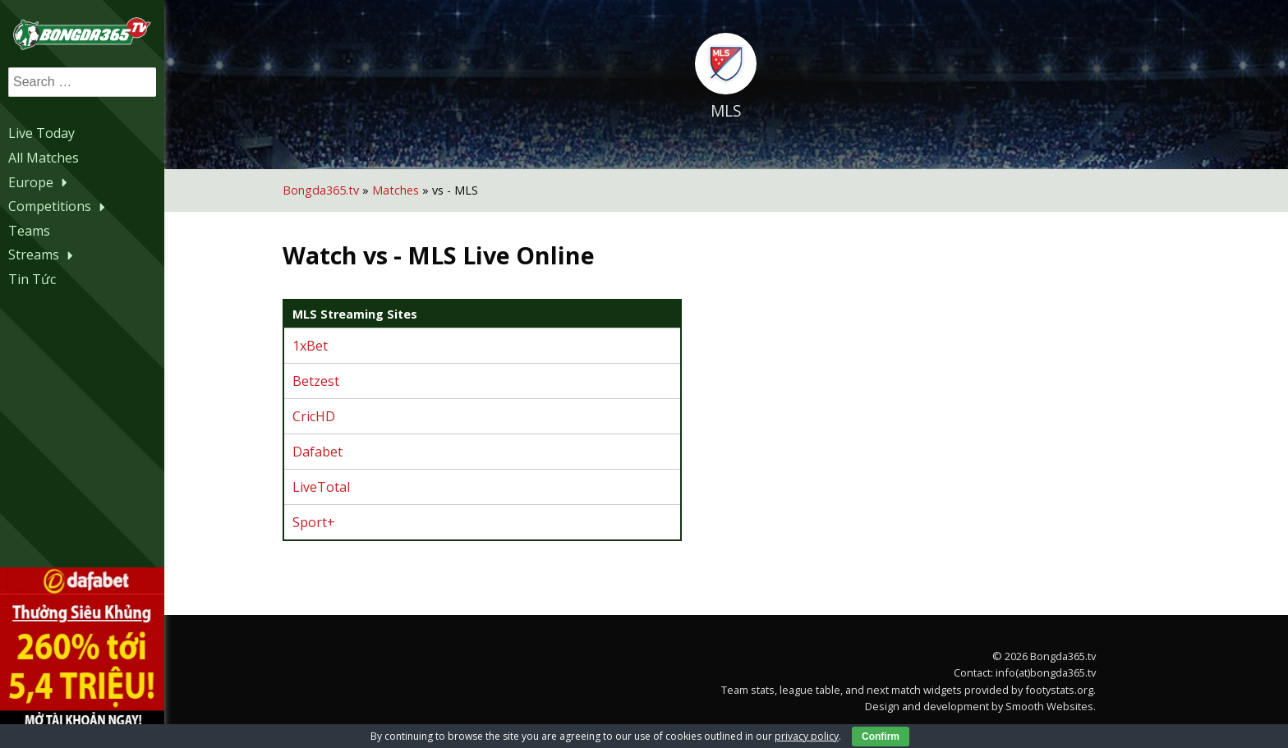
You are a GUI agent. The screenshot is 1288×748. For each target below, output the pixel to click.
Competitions (58, 206)
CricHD (313, 416)
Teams (29, 231)
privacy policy (807, 736)
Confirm (880, 736)
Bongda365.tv (321, 190)
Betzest (315, 381)
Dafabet (317, 452)
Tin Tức (32, 279)
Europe (39, 182)
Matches (395, 190)
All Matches (43, 158)
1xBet (310, 346)
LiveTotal (321, 487)
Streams (42, 255)
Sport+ (313, 522)
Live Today (41, 133)
